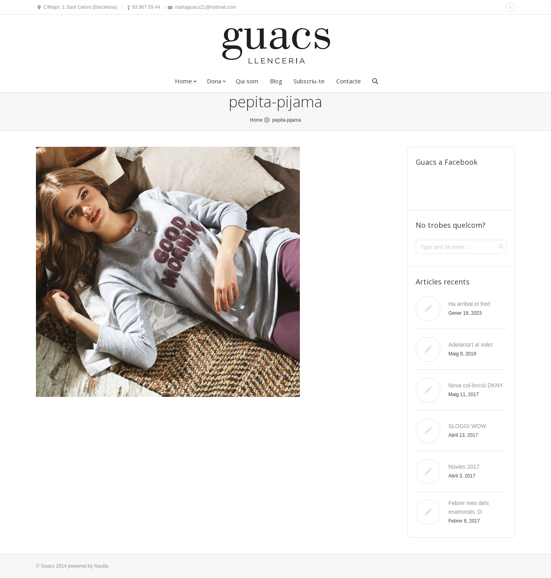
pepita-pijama (286, 120)
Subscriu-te (309, 81)
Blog (276, 81)
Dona (214, 81)
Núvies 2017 (464, 467)
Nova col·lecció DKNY (475, 385)
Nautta (101, 566)
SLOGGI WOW (467, 426)
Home (183, 81)
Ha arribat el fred (469, 304)
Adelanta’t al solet (470, 344)
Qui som (247, 81)
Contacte (348, 81)
